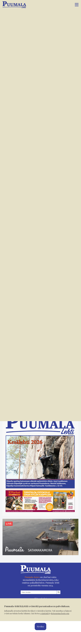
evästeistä (44, 613)
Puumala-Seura (32, 577)
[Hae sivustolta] (58, 592)
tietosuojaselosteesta (60, 613)
